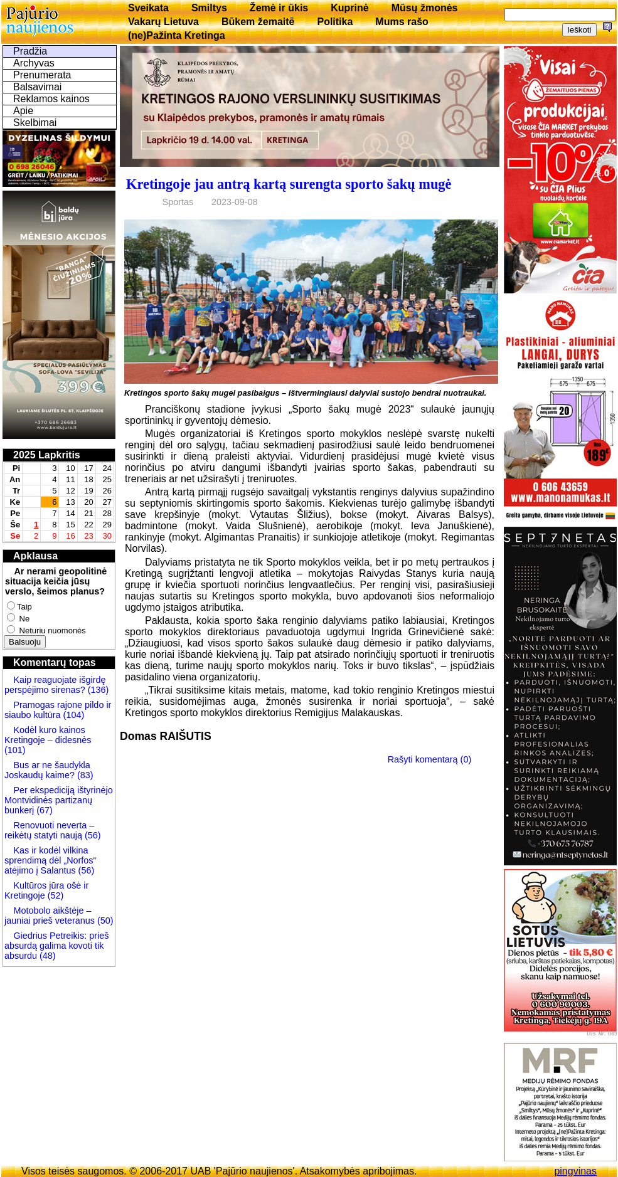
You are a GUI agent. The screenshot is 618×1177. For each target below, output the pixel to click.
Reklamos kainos (51, 98)
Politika (335, 21)
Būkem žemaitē (258, 21)
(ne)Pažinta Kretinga (176, 35)
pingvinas (575, 1171)
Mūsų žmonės (425, 8)
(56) (91, 835)
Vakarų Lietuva (163, 21)
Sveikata (148, 8)
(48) (48, 956)
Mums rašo (401, 21)
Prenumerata (42, 75)
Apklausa (35, 556)
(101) (15, 750)
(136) (97, 690)
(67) (44, 810)
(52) (54, 895)
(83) (84, 775)
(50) (104, 921)
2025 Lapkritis (46, 455)
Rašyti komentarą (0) (430, 759)
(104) (73, 715)
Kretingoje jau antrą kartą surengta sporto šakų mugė (289, 184)
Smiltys (209, 8)
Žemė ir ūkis (279, 8)
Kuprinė (349, 8)
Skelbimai (34, 122)
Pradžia (30, 51)
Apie (23, 110)
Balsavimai (37, 87)
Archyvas (34, 63)
